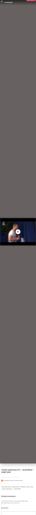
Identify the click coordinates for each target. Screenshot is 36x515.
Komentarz (4, 509)
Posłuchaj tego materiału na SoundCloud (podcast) (12, 481)
